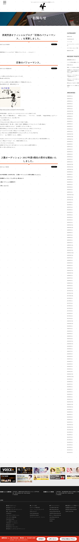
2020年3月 (69, 242)
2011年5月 (69, 442)
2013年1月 (69, 399)
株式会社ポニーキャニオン (12, 526)
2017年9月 (69, 298)
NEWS (8, 44)
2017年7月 (69, 303)
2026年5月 (69, 96)
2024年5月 (69, 123)
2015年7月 (69, 351)
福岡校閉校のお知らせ (71, 59)
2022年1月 (69, 192)
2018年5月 (69, 283)
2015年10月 (69, 343)
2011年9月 (69, 432)
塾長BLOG (8, 68)
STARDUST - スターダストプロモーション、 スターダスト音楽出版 (13, 515)
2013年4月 (69, 391)
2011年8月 (69, 434)
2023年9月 (69, 141)
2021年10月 (69, 199)
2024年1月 (69, 131)
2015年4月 (69, 356)
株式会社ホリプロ (10, 524)
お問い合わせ (52, 539)
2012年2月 (69, 419)
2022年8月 (69, 174)
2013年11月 (69, 376)
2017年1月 (69, 318)
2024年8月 (69, 118)
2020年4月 (69, 240)
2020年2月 (69, 245)
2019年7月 (69, 257)
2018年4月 (69, 285)
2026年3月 (69, 98)
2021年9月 (69, 202)
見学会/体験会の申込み (68, 539)
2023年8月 (69, 144)
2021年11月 (69, 197)
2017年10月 (69, 295)
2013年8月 (69, 381)
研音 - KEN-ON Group (11, 511)
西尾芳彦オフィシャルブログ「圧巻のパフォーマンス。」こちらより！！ (18, 52)
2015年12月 (69, 341)
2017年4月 (69, 310)
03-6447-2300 (61, 493)
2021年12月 (69, 194)
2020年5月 (69, 237)
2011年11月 (69, 427)
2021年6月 (69, 209)
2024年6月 (69, 121)
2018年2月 (69, 288)
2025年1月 (69, 108)
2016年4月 (69, 333)
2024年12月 (69, 111)
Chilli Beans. (52, 519)
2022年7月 (69, 176)
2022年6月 (69, 179)
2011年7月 (69, 437)
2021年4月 (69, 214)
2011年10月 (69, 429)
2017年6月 (69, 305)
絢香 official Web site (53, 509)
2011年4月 (69, 444)
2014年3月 (69, 366)
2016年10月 (69, 323)
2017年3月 (69, 313)
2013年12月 (69, 374)
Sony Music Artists (10, 519)
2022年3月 (69, 187)
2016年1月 (69, 338)
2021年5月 (69, 212)
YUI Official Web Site (53, 507)
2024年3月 (69, 126)
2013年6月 (69, 386)
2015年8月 (69, 348)
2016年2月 (69, 336)
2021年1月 (69, 222)
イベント (68, 41)
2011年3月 (69, 447)
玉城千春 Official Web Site (55, 513)
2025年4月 (69, 103)
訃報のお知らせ (70, 64)
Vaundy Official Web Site (54, 511)
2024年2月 (69, 128)
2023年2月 (69, 159)
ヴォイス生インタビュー (71, 48)
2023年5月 (69, 151)
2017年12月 (69, 290)
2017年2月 (69, 315)
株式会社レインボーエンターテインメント (15, 528)
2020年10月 (69, 227)
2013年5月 (69, 389)
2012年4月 (69, 414)
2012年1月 (69, 422)
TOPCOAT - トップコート (12, 523)
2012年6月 (69, 409)
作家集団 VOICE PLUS (71, 507)
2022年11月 (69, 166)
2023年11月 (69, 136)
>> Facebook (15, 494)
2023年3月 (69, 156)
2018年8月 (69, 275)
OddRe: (51, 521)
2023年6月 (69, 149)
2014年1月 (69, 371)
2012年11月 (69, 404)
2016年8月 (69, 326)
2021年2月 (69, 219)
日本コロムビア (33, 511)
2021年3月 (69, 217)
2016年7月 (69, 328)
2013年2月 (69, 396)
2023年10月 (69, 139)
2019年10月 (69, 255)
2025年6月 (69, 101)
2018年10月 (69, 272)
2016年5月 (69, 331)
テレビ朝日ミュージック (11, 521)
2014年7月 (69, 358)
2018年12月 (69, 270)
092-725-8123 (18, 493)
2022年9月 (69, 171)
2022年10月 (69, 169)
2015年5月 (69, 353)
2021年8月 (69, 204)
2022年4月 (69, 184)
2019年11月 (69, 252)
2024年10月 (69, 113)
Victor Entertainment (34, 513)
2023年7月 (69, 146)
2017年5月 (69, 308)
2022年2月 (69, 189)
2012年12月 (69, 401)
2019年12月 (69, 250)
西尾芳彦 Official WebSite (71, 509)
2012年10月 (69, 406)
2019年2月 (69, 265)
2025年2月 (69, 106)
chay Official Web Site (54, 517)
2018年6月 (69, 280)
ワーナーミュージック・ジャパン (37, 517)
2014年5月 (69, 361)
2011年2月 (69, 449)
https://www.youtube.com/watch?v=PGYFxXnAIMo (12, 109)
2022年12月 (69, 164)
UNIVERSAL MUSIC (34, 515)
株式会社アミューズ (10, 507)
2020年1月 (69, 247)
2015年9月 (69, 346)
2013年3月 (69, 394)
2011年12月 (69, 424)
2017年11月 (69, 293)
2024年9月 (69, 116)
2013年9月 (69, 379)
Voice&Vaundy (70, 39)
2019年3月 (69, 262)
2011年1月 (69, 452)
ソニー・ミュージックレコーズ (37, 509)
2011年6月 (69, 439)
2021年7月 (69, 207)
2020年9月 (69, 230)
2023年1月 (69, 161)
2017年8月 (69, 300)
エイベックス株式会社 (35, 507)
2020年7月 (69, 235)
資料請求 (41, 539)
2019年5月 (69, 260)
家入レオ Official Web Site (55, 515)
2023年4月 (69, 154)
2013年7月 (69, 384)
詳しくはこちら (5, 185)
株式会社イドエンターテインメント (14, 509)
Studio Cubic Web (69, 511)
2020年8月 (69, 232)
